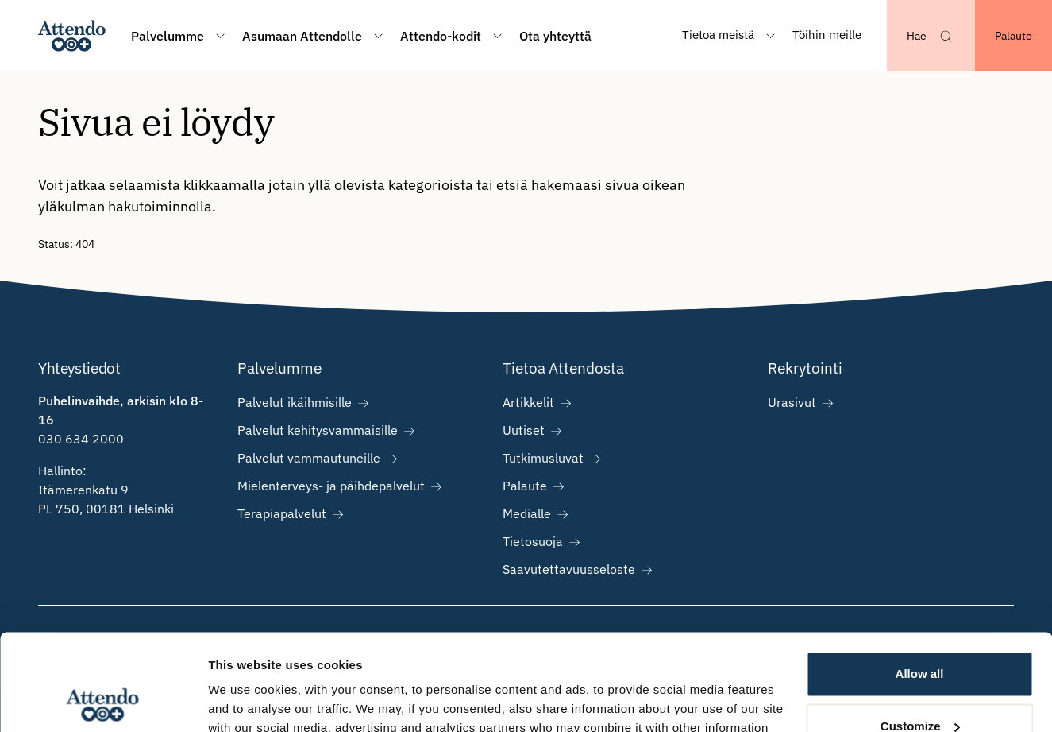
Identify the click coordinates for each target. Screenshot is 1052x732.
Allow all (920, 584)
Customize (920, 635)
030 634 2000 (81, 439)
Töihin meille (826, 34)
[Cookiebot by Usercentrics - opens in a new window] (102, 701)
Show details (245, 700)
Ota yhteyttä (555, 36)
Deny (919, 688)
